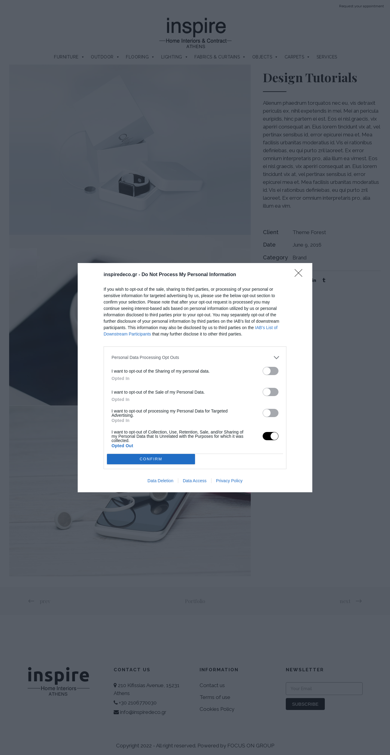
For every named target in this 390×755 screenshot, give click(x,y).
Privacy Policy (229, 480)
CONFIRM (151, 458)
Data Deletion (160, 480)
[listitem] (195, 357)
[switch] (270, 371)
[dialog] (195, 377)
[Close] (300, 274)
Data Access (195, 480)
